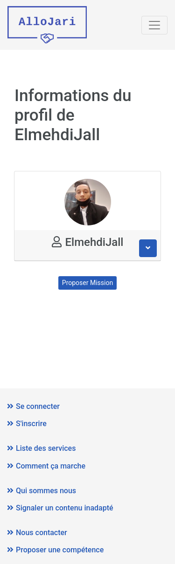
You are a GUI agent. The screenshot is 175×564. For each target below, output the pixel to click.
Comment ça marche (46, 466)
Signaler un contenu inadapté (60, 507)
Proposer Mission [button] (87, 282)
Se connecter (33, 406)
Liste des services (41, 448)
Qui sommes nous (41, 490)
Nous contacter (37, 532)
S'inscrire (27, 423)
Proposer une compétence (55, 549)
